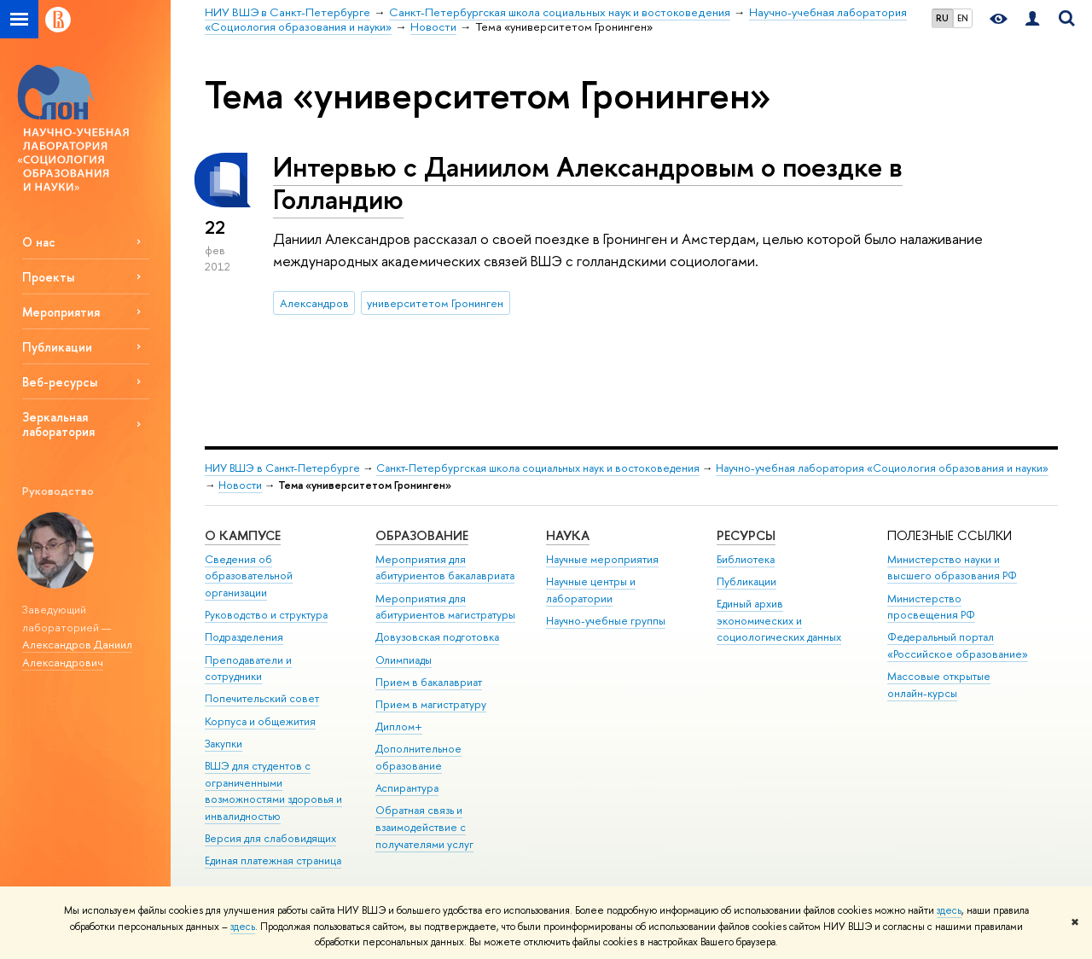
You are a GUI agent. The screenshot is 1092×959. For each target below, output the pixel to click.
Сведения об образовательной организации (249, 576)
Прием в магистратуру (430, 704)
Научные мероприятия (602, 559)
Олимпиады (403, 660)
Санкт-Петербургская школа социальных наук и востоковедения (538, 468)
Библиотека (746, 559)
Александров (314, 303)
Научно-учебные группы (605, 620)
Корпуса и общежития (260, 721)
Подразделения (244, 637)
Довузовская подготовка (437, 637)
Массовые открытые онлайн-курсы (938, 684)
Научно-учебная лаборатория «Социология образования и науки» (882, 468)
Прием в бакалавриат (428, 682)
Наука (568, 535)
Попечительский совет (262, 698)
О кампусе (243, 535)
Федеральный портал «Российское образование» (957, 645)
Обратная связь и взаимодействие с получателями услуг (424, 827)
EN (962, 18)
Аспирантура (407, 788)
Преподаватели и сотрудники (248, 668)
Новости (240, 485)
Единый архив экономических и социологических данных (779, 620)
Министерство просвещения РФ (931, 607)
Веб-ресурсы (59, 382)
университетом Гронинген (435, 303)
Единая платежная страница (273, 860)
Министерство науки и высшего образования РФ (952, 568)
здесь (949, 910)
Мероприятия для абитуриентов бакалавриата (444, 568)
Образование (421, 535)
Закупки (223, 743)
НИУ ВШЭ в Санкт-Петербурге (282, 468)
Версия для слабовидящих (270, 838)
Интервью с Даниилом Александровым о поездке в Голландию (588, 183)
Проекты (48, 277)
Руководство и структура (266, 614)
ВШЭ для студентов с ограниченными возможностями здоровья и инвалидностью (273, 790)
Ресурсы (746, 535)
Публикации (746, 581)
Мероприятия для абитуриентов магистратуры (445, 607)
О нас (38, 242)
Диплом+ (398, 726)
